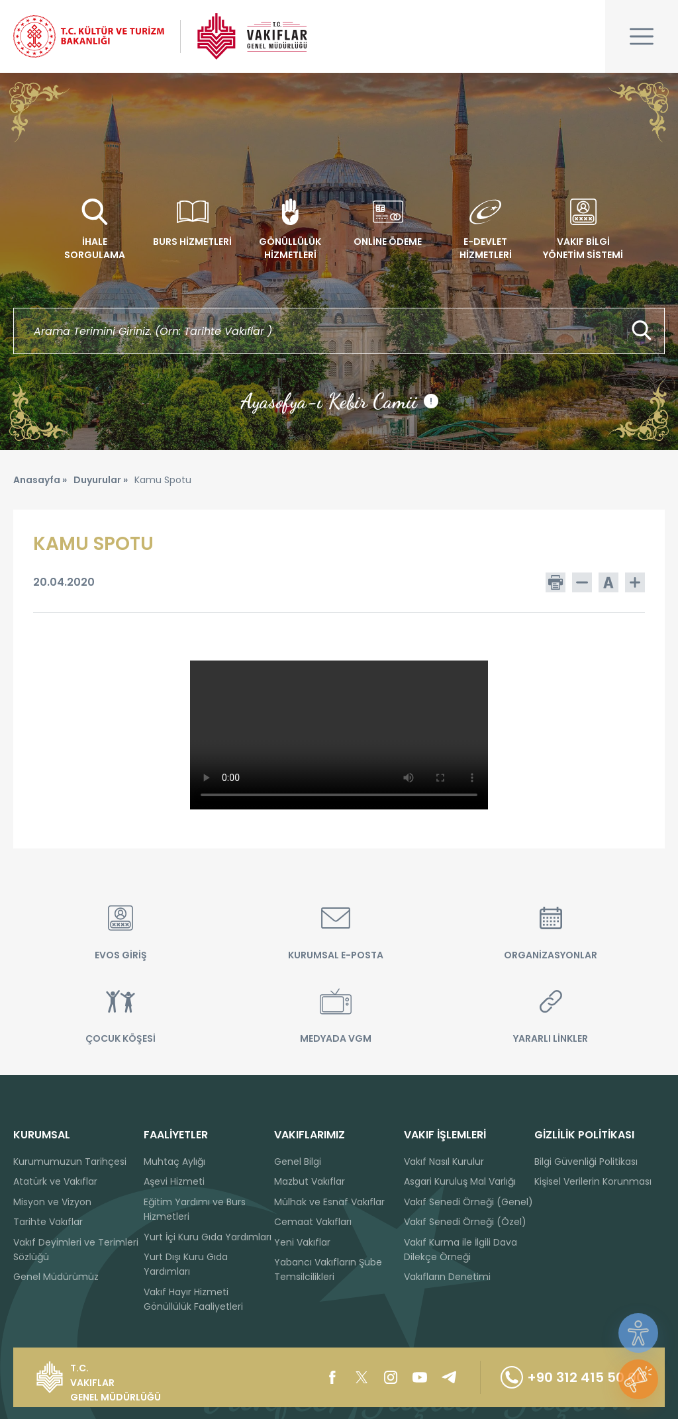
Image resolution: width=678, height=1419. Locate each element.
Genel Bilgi (297, 1161)
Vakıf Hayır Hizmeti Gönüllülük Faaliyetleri (193, 1299)
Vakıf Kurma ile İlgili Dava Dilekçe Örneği (460, 1249)
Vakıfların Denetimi (447, 1276)
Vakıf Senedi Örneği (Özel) (465, 1221)
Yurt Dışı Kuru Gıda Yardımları (186, 1264)
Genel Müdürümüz (56, 1276)
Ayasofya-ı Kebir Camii (339, 401)
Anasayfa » (40, 479)
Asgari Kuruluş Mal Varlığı (460, 1181)
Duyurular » (100, 479)
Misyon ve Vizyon (52, 1202)
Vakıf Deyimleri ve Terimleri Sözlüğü (75, 1249)
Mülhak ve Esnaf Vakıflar (329, 1202)
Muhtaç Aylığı (174, 1161)
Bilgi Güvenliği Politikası (586, 1161)
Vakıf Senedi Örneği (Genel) (468, 1202)
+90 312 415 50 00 (573, 1377)
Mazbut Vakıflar (309, 1181)
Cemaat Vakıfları (313, 1221)
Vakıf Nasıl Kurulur (444, 1161)
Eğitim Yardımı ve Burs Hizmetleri (195, 1209)
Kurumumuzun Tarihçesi (69, 1161)
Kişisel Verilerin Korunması (593, 1181)
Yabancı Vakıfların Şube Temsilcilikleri (328, 1269)
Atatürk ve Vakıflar (55, 1181)
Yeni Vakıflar (302, 1242)
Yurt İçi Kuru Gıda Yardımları (207, 1237)
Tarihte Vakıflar (48, 1221)
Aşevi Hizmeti (174, 1181)
